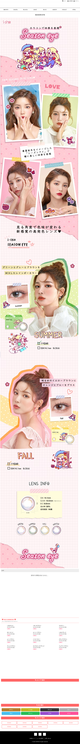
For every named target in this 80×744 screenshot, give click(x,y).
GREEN (54, 9)
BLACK (25, 9)
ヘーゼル (30, 709)
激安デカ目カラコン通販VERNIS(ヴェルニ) (40, 5)
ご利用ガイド (32, 738)
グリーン (30, 713)
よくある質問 (40, 738)
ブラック (50, 709)
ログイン (76, 1)
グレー (68, 709)
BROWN (5, 9)
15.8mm (40, 722)
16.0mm (24, 722)
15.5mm (55, 722)
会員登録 (70, 1)
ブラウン (11, 709)
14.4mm (24, 726)
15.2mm (71, 722)
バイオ (49, 713)
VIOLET (64, 9)
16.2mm (9, 722)
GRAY (35, 9)
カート (64, 1)
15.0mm (9, 726)
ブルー (11, 713)
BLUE (45, 9)
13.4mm (40, 726)
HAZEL (16, 9)
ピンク (68, 713)
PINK (74, 9)
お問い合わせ (48, 738)
